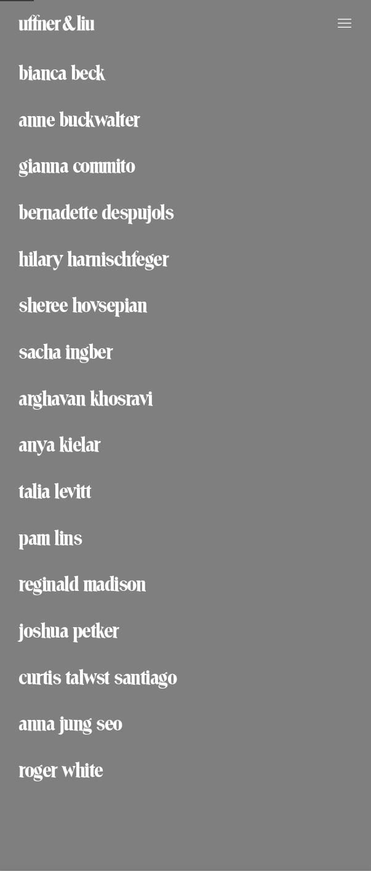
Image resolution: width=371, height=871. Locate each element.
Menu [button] (343, 24)
